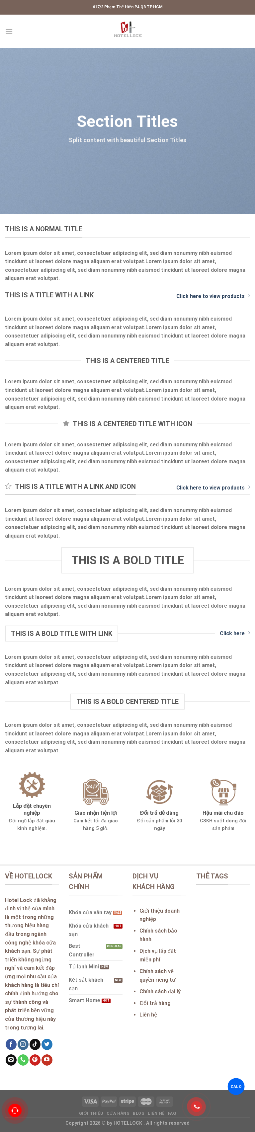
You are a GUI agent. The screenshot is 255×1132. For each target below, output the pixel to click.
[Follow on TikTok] (35, 1044)
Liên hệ (156, 1113)
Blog (138, 1113)
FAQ (172, 1113)
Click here (235, 633)
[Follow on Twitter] (47, 1044)
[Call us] (23, 1060)
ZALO (236, 1086)
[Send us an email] (11, 1060)
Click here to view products (213, 296)
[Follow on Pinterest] (35, 1060)
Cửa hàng (118, 1113)
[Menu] (9, 31)
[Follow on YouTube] (47, 1060)
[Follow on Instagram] (23, 1044)
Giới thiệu (91, 1113)
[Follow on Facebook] (11, 1044)
